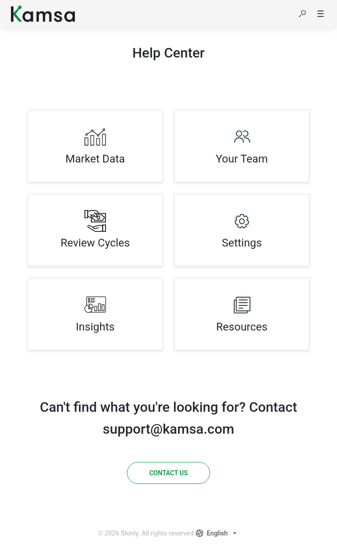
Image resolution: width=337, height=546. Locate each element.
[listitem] (95, 146)
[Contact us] (168, 473)
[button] (302, 13)
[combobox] (217, 533)
